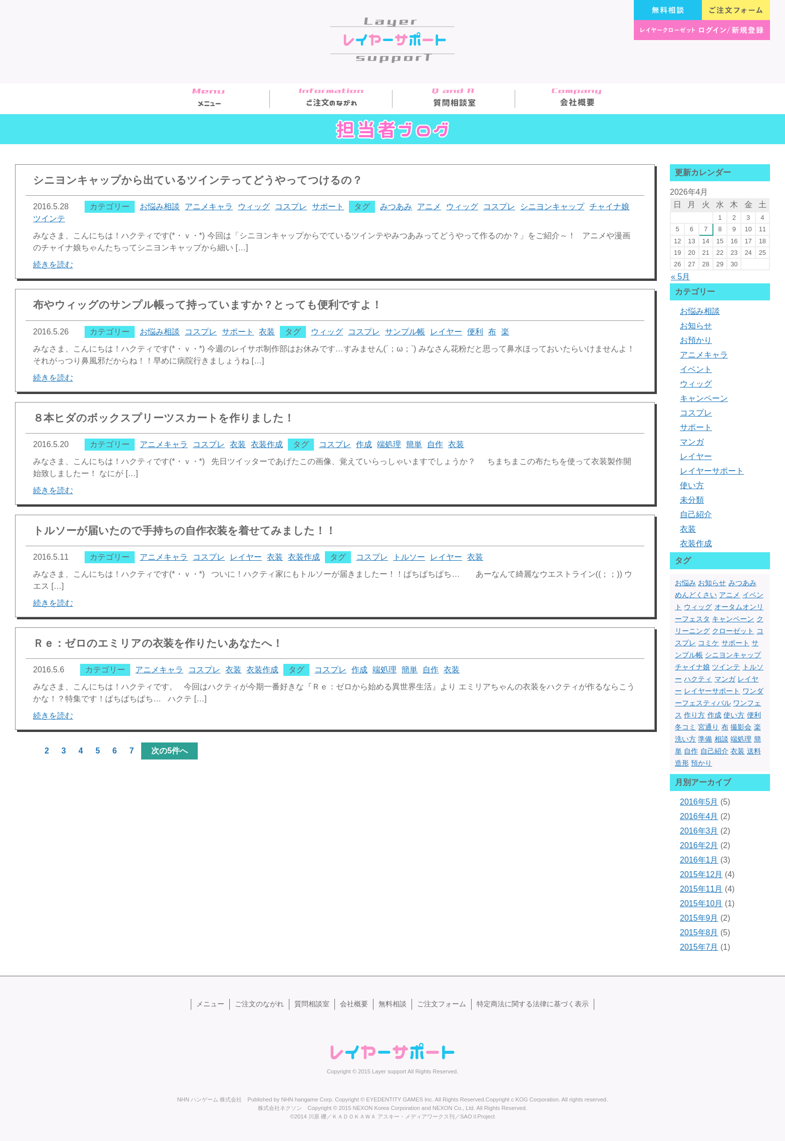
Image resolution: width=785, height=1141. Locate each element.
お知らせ (696, 325)
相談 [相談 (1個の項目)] (721, 739)
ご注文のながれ (331, 99)
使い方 (692, 485)
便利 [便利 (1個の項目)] (754, 715)
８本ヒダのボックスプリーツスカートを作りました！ (163, 418)
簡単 (414, 444)
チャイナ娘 (609, 206)
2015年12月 (701, 874)
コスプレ (291, 206)
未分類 (692, 500)
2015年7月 (699, 947)
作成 (364, 444)
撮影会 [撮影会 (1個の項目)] (740, 727)
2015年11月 (701, 889)
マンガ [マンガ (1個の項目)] (724, 679)
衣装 (267, 331)
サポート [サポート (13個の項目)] (735, 643)
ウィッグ (254, 206)
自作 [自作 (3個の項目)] (691, 751)
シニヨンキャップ (552, 206)
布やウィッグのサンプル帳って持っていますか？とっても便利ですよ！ (207, 304)
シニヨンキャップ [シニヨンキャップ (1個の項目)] (733, 655)
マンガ (692, 442)
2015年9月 (699, 918)
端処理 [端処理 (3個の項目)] (740, 739)
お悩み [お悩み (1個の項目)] (685, 583)
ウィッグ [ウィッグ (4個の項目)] (698, 607)
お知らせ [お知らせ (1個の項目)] (712, 583)
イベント (696, 369)
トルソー (409, 557)
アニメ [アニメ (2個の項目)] (729, 595)
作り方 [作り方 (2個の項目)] (694, 715)
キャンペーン (704, 398)
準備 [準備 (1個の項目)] (705, 739)
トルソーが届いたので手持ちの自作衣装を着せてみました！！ (184, 530)
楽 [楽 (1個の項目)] (757, 727)
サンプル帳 (405, 331)
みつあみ (396, 206)
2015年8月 (699, 932)
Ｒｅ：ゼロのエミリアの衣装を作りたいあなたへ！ (158, 643)
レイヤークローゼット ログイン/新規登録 (702, 30)
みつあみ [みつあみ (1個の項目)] (742, 583)
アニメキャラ (209, 206)
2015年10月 (701, 903)
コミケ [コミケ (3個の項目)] (708, 643)
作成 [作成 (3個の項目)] (714, 715)
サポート (328, 206)
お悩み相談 (160, 206)
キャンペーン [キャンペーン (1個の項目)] (733, 619)
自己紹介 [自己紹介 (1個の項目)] (714, 751)
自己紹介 (696, 514)
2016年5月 (699, 802)
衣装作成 (267, 444)
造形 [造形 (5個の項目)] (682, 763)
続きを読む (53, 264)
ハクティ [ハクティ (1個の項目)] (698, 679)
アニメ (429, 206)
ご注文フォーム (736, 10)
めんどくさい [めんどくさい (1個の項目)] (696, 595)
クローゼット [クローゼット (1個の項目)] (733, 631)
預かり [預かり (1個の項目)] (701, 763)
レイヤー (446, 331)
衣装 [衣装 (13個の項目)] (737, 751)
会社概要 (576, 99)
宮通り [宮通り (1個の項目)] (708, 727)
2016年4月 (699, 816)
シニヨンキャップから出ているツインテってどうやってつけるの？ (197, 180)
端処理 (389, 444)
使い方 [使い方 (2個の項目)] (733, 715)
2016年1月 (699, 860)
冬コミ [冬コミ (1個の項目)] (685, 727)
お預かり (696, 340)
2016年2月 (699, 845)
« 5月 (680, 276)
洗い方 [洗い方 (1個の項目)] (685, 739)
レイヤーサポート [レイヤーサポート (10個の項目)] (712, 691)
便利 (475, 331)
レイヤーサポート (712, 471)
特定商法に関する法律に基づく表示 (533, 1004)
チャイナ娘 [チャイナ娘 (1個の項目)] (692, 667)
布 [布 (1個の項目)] (724, 727)
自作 (435, 444)
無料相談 (668, 10)
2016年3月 (699, 831)
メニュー (208, 99)
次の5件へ (169, 750)
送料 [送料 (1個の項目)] (754, 751)
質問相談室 (453, 99)
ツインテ (49, 218)
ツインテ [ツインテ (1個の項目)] (726, 667)
